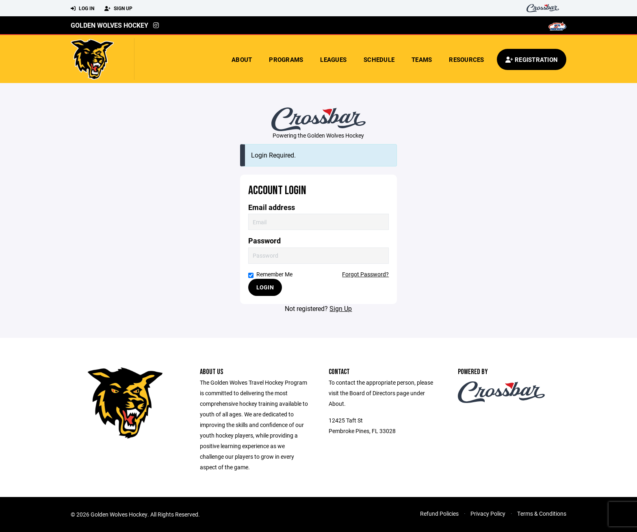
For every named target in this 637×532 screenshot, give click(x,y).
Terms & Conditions (541, 513)
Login (265, 287)
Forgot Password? (365, 274)
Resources (466, 59)
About (242, 59)
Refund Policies (439, 513)
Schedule (379, 59)
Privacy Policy (487, 513)
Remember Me (270, 274)
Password (264, 240)
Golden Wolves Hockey (109, 25)
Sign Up (118, 8)
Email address (271, 207)
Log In (82, 8)
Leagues (333, 59)
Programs (286, 59)
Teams (422, 59)
